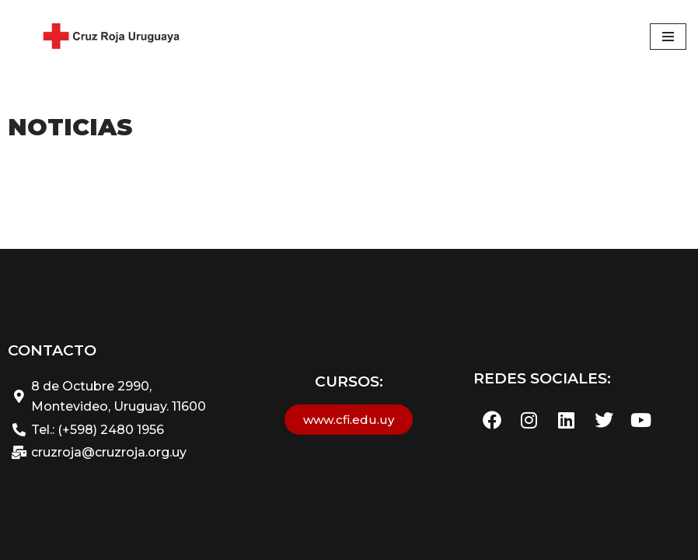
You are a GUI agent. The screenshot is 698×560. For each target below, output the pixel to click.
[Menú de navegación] (668, 36)
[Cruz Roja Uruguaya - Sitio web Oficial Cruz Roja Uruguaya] (109, 36)
